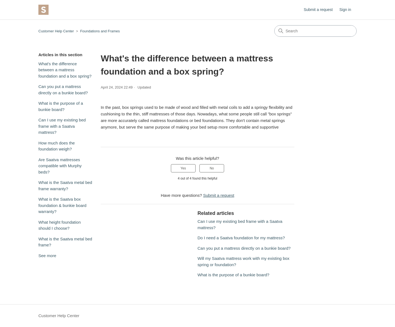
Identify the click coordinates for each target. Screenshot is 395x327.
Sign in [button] (345, 9)
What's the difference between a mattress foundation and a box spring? (64, 69)
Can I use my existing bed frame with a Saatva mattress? (62, 126)
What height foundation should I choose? (59, 225)
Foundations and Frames (100, 31)
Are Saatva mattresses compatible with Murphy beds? (60, 165)
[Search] (315, 30)
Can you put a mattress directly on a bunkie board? (63, 89)
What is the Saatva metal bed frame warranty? (65, 185)
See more (47, 255)
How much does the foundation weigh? (56, 146)
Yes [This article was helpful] (183, 168)
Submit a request (318, 9)
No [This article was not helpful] (212, 168)
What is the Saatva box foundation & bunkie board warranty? (62, 205)
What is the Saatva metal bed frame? (65, 242)
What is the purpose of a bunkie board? (60, 106)
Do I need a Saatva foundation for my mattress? (241, 237)
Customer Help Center (56, 31)
